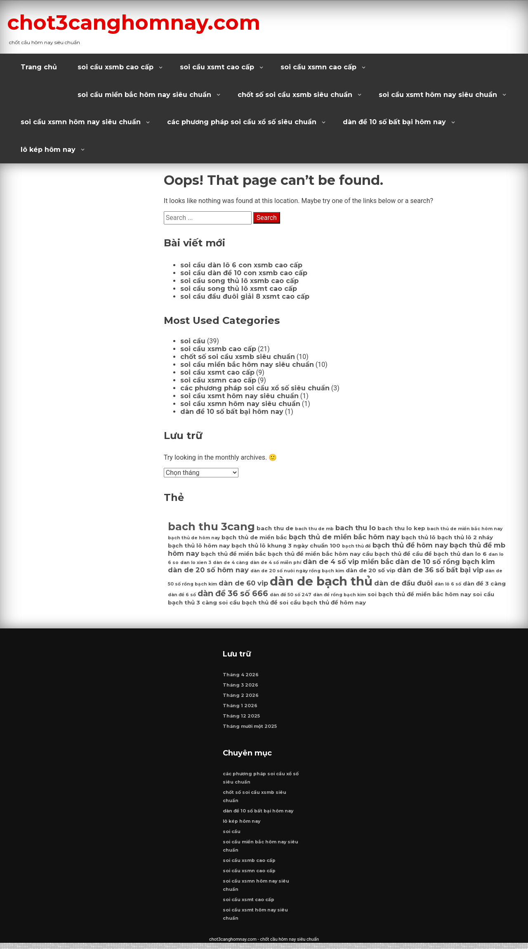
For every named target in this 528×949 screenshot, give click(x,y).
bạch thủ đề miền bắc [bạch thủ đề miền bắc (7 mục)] (233, 553)
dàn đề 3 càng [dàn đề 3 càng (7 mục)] (484, 583)
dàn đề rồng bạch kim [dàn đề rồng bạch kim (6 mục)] (339, 594)
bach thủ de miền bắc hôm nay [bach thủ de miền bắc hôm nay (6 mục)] (464, 528)
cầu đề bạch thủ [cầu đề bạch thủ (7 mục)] (436, 553)
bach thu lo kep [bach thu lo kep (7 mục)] (401, 528)
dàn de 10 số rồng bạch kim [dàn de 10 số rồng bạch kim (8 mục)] (445, 561)
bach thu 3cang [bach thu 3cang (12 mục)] (211, 526)
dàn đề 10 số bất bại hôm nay (394, 122)
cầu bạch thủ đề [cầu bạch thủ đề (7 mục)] (386, 553)
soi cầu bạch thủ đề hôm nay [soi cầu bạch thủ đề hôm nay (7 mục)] (322, 602)
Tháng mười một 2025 (250, 729)
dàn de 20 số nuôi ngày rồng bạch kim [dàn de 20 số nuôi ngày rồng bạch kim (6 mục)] (297, 571)
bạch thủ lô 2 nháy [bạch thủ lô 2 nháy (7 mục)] (465, 537)
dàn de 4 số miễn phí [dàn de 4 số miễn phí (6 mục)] (275, 562)
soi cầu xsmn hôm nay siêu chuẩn (81, 122)
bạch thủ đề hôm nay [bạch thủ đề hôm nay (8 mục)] (410, 545)
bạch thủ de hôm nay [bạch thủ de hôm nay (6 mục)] (194, 538)
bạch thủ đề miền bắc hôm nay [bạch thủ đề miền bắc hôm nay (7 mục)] (314, 553)
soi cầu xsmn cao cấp (318, 67)
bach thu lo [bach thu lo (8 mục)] (355, 528)
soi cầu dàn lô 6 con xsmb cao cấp (241, 265)
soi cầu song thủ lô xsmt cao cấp (238, 289)
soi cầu (192, 341)
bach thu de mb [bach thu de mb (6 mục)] (314, 528)
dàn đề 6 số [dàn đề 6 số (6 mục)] (182, 594)
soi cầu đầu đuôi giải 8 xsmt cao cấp (244, 296)
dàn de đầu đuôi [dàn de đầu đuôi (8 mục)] (403, 583)
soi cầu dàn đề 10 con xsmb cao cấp (243, 273)
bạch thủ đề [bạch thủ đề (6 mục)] (356, 546)
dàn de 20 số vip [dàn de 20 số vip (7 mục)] (371, 570)
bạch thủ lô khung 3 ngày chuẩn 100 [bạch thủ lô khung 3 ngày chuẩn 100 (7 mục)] (285, 545)
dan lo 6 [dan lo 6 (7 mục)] (474, 553)
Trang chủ (39, 67)
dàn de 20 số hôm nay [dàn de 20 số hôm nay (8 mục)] (208, 570)
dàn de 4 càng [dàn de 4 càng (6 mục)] (230, 562)
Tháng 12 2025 (241, 719)
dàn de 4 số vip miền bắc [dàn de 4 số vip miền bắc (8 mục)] (348, 561)
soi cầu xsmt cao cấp (217, 67)
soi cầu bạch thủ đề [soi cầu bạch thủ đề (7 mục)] (248, 602)
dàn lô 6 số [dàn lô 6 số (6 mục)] (447, 584)
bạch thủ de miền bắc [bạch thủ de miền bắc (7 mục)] (254, 537)
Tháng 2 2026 (241, 698)
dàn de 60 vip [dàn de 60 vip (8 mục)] (243, 583)
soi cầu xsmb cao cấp (115, 67)
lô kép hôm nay (48, 149)
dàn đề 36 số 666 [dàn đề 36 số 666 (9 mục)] (233, 593)
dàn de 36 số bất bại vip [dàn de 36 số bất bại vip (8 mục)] (440, 570)
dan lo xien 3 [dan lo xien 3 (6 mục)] (195, 562)
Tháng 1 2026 (240, 708)
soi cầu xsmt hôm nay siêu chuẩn (438, 95)
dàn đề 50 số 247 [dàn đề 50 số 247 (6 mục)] (290, 594)
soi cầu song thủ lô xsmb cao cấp (239, 281)
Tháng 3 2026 (241, 688)
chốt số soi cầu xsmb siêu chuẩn (295, 95)
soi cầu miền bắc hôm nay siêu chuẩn (144, 95)
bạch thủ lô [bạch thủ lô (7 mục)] (418, 537)
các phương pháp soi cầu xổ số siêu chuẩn (241, 122)
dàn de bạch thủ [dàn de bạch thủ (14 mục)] (321, 581)
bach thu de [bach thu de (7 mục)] (275, 528)
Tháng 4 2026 (241, 677)
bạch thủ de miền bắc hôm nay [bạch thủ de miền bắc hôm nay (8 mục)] (344, 537)
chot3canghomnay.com (153, 22)
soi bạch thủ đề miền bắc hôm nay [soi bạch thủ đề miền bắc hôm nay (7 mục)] (419, 594)
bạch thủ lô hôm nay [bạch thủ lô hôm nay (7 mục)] (199, 545)
